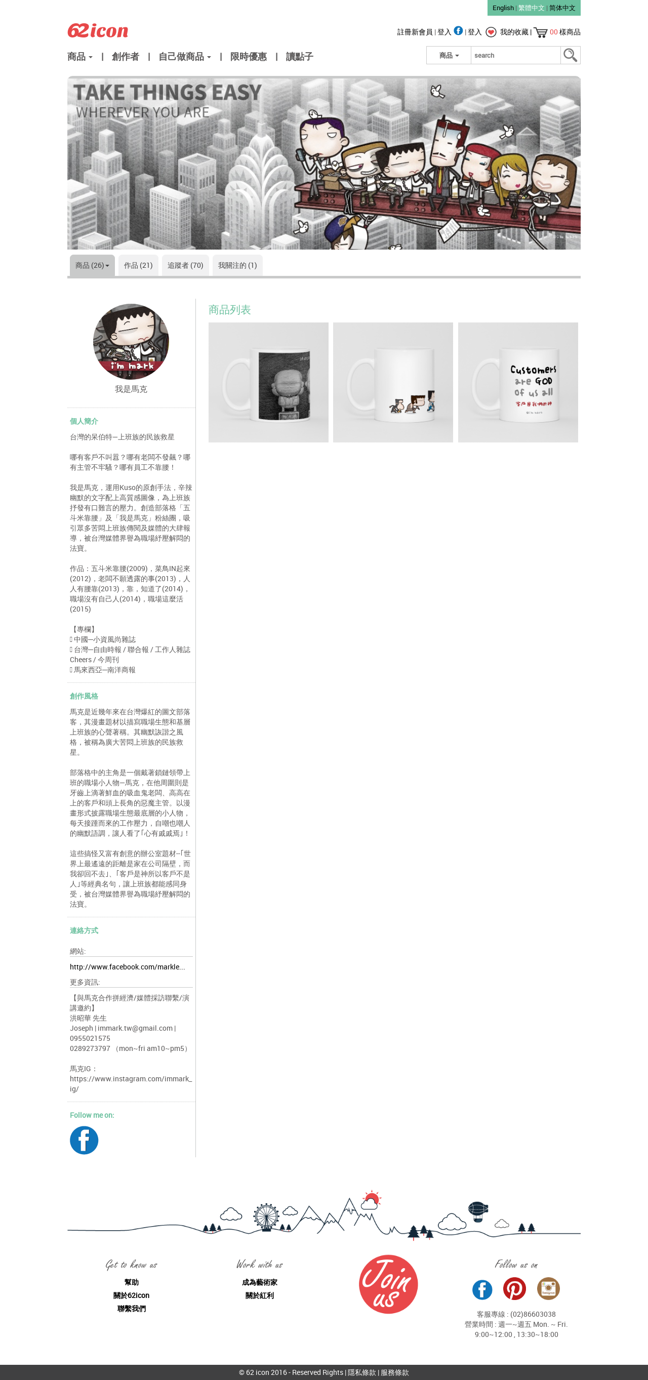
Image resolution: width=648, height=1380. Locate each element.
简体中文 (562, 7)
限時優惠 (248, 56)
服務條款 (395, 1372)
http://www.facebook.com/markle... (127, 966)
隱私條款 (362, 1372)
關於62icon (131, 1295)
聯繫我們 (131, 1308)
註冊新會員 (415, 31)
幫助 (132, 1282)
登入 (451, 31)
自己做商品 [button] (184, 56)
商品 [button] (80, 56)
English (503, 7)
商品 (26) (92, 265)
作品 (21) (138, 265)
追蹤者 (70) (186, 265)
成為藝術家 (259, 1282)
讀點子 (299, 56)
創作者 (125, 56)
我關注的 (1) (237, 265)
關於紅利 (260, 1295)
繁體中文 (531, 7)
